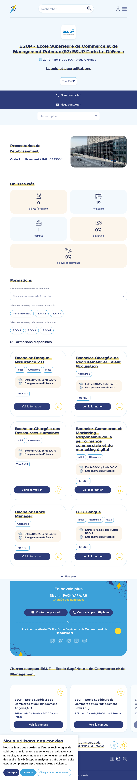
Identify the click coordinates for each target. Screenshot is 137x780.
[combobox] (68, 116)
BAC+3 (57, 313)
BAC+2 (42, 313)
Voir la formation (32, 406)
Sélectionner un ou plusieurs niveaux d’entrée (32, 305)
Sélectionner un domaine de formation (29, 288)
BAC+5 (47, 330)
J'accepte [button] (11, 772)
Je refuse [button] (28, 772)
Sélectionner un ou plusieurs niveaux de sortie (33, 322)
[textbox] (68, 116)
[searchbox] (67, 296)
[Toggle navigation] (124, 9)
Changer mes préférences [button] (53, 772)
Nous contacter (68, 104)
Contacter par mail (45, 612)
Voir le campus (38, 724)
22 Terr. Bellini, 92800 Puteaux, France (69, 59)
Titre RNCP (68, 81)
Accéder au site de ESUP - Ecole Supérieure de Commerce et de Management (71, 631)
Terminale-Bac (22, 313)
